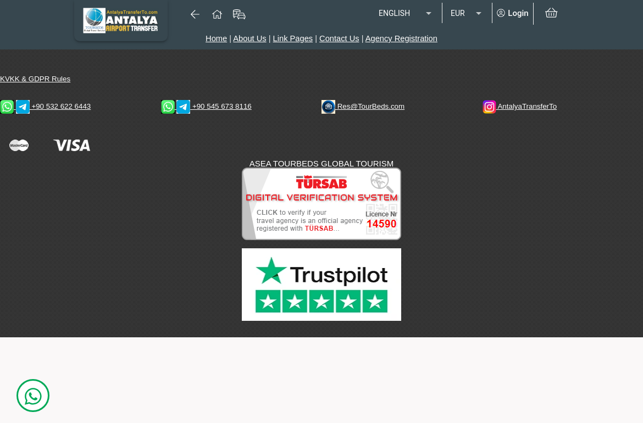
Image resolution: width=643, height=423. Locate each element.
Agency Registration (401, 38)
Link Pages (293, 38)
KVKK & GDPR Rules (35, 79)
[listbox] (406, 13)
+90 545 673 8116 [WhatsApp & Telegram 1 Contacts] (206, 106)
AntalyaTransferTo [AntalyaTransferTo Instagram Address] (520, 106)
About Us (249, 38)
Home (216, 38)
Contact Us (339, 38)
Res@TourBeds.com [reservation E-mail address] (363, 106)
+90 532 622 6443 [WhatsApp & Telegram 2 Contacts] (45, 106)
